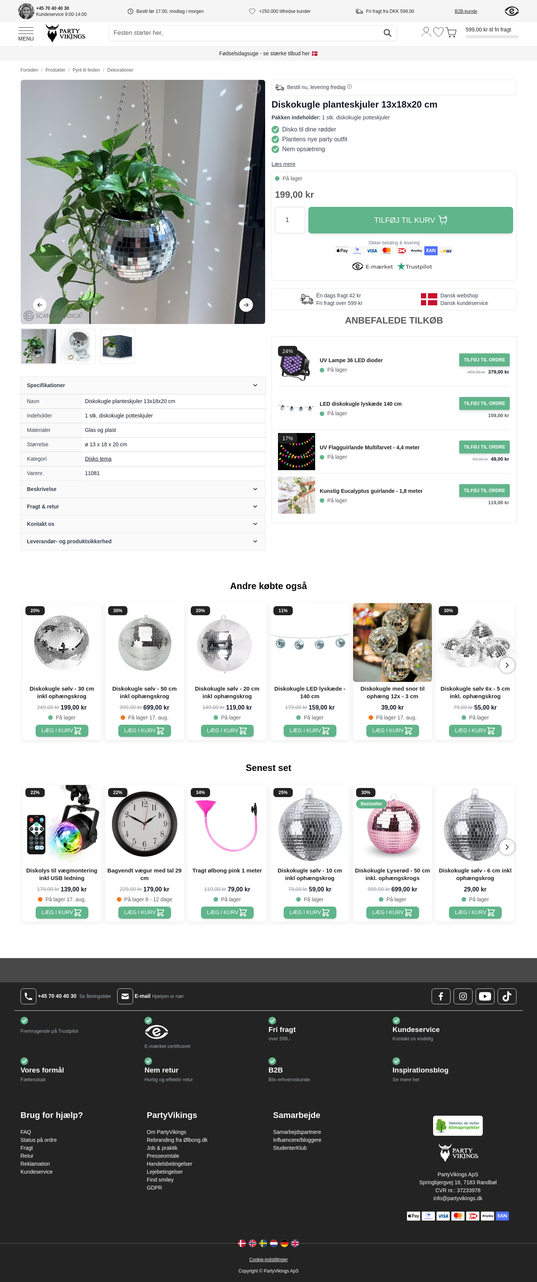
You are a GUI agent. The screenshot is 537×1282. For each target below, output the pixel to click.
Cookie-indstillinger (268, 1259)
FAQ (25, 1132)
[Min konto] (427, 31)
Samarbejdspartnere (297, 1132)
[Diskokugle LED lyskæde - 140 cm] (310, 731)
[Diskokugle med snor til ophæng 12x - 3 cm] (392, 731)
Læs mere (283, 164)
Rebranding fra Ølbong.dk (177, 1140)
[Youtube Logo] (485, 996)
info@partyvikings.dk (457, 1198)
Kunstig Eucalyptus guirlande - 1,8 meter (371, 491)
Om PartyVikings (166, 1132)
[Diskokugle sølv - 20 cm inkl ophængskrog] (227, 731)
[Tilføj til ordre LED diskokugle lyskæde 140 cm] (484, 403)
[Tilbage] (40, 305)
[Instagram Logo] (463, 996)
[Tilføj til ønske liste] (254, 90)
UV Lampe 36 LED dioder (351, 360)
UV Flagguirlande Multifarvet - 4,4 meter (370, 447)
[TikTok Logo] (507, 996)
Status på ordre (38, 1140)
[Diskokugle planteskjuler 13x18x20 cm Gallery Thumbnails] (78, 346)
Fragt (26, 1148)
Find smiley (160, 1180)
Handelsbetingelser (169, 1164)
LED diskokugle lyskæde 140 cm (361, 404)
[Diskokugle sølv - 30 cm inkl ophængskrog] (62, 731)
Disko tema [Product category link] (98, 459)
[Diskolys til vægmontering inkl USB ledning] (62, 913)
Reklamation (35, 1164)
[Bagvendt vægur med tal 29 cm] (144, 913)
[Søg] (387, 33)
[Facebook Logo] (441, 996)
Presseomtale (163, 1156)
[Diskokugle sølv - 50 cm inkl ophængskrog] (144, 731)
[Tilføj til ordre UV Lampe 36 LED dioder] (484, 360)
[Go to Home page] (65, 32)
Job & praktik (162, 1148)
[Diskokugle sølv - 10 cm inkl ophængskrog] (310, 913)
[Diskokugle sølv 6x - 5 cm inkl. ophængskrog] (475, 731)
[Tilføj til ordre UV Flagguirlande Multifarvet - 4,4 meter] (484, 447)
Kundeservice (36, 1172)
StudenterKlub (290, 1148)
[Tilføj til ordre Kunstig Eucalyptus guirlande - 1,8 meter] (484, 490)
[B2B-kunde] (475, 11)
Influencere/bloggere (297, 1140)
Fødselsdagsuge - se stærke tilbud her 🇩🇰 (268, 53)
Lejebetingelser (165, 1172)
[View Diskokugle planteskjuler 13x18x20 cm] (38, 346)
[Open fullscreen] (143, 202)
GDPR (154, 1188)
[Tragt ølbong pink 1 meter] (227, 913)
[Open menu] (26, 32)
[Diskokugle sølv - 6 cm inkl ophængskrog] (475, 913)
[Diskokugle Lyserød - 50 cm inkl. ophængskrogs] (392, 913)
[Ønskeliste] (438, 32)
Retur (26, 1156)
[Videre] (246, 305)
